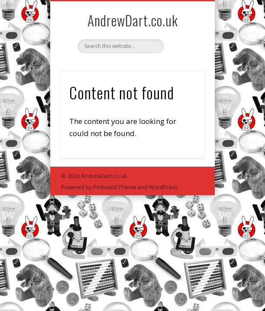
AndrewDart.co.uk (132, 20)
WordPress (163, 187)
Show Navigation (183, 77)
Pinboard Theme (114, 187)
